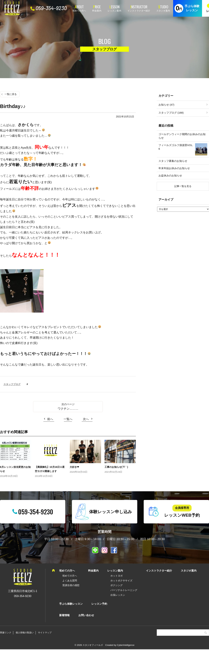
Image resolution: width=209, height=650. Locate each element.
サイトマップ (45, 632)
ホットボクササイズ (121, 580)
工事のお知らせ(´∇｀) (116, 467)
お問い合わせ (86, 615)
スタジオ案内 (163, 10)
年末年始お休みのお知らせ (174, 168)
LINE (95, 550)
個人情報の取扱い (25, 632)
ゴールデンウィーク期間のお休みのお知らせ (182, 136)
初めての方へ (79, 10)
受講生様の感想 (70, 585)
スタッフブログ (12, 384)
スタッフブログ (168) (171, 112)
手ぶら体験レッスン (192, 8)
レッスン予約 (99, 603)
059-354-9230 (51, 8)
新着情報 (64, 615)
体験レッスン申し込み (110, 511)
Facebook (114, 550)
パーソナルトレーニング (123, 590)
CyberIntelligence (125, 645)
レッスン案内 (114, 10)
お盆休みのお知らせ (170, 175)
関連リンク (5, 632)
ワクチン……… (68, 408)
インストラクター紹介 (138, 10)
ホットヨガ (116, 575)
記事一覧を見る (182, 186)
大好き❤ (74, 467)
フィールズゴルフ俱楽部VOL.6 (175, 147)
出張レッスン (117, 595)
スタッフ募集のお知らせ (172, 160)
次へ (86, 419)
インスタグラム (104, 550)
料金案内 (96, 10)
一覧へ (68, 419)
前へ (50, 419)
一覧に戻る (11, 94)
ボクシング (116, 585)
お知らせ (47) (166, 104)
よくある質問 (69, 580)
